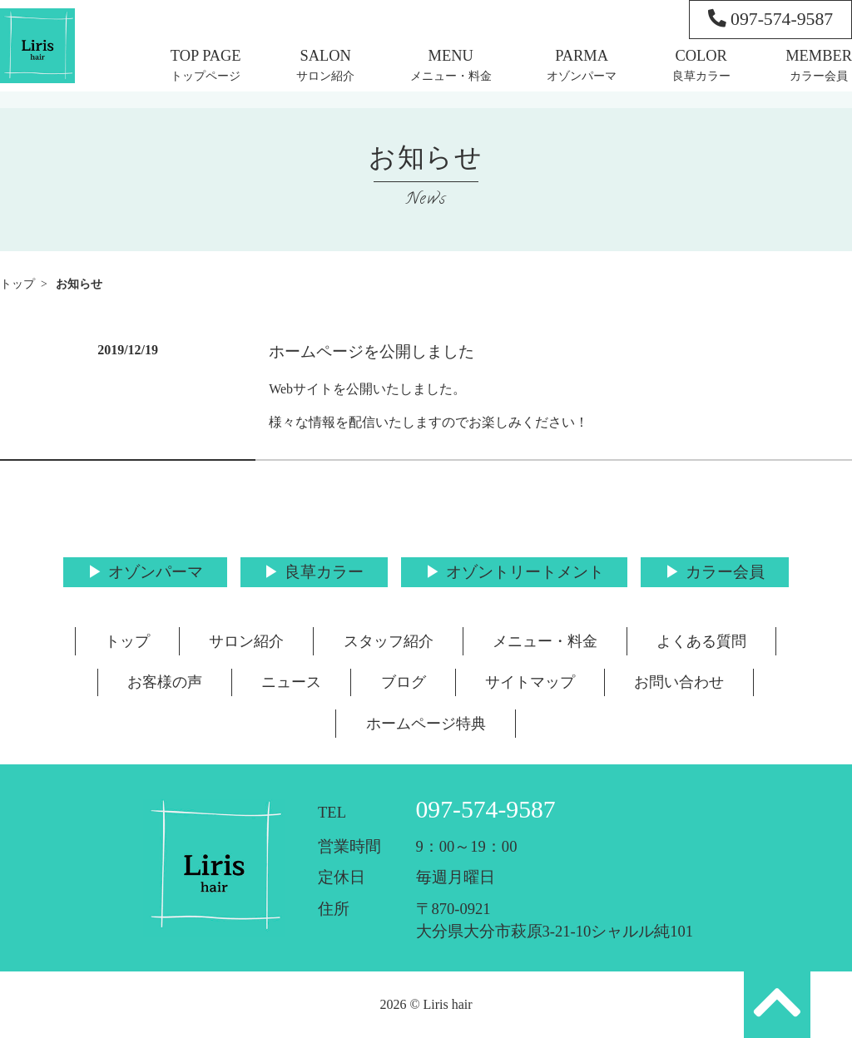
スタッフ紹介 (388, 641)
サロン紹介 (325, 75)
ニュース (291, 682)
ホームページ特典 (426, 723)
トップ (17, 284)
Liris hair (448, 1004)
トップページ (205, 75)
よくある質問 (701, 641)
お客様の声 (164, 682)
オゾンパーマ (582, 75)
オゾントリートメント (525, 572)
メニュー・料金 (451, 75)
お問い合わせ (679, 682)
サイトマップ (530, 682)
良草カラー (701, 75)
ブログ (403, 682)
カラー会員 (819, 75)
